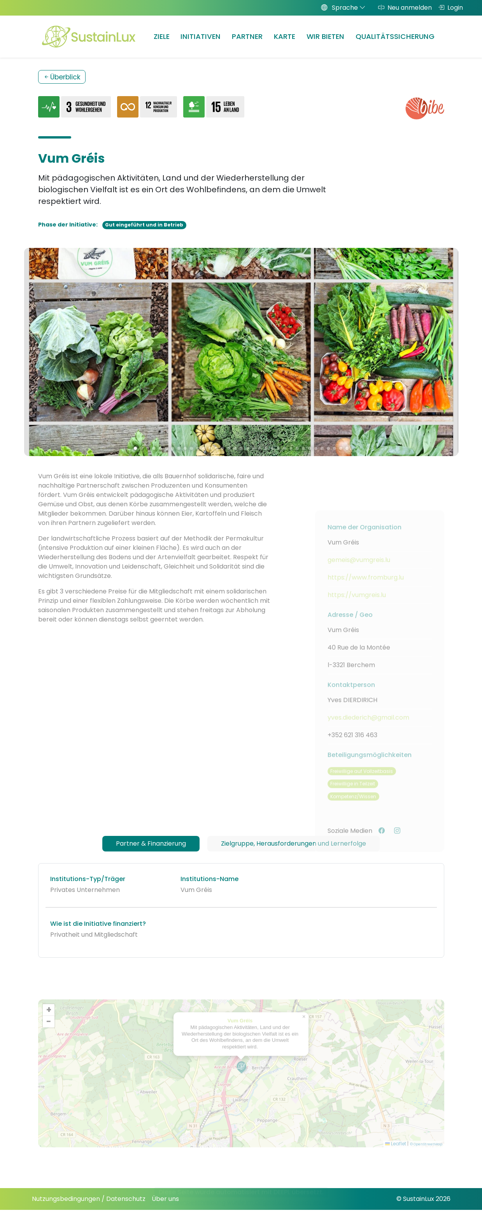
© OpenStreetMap (426, 1159)
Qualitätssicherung (395, 36)
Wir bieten (325, 36)
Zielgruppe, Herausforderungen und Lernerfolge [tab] (293, 843)
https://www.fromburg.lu (366, 592)
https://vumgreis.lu (357, 610)
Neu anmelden (405, 7)
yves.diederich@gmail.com (368, 732)
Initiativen (201, 36)
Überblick (62, 77)
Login (450, 7)
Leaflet (395, 1158)
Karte (284, 36)
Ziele (162, 36)
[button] (241, 1082)
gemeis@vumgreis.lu (359, 574)
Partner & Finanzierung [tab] (151, 843)
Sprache (343, 7)
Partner (247, 36)
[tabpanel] (241, 910)
